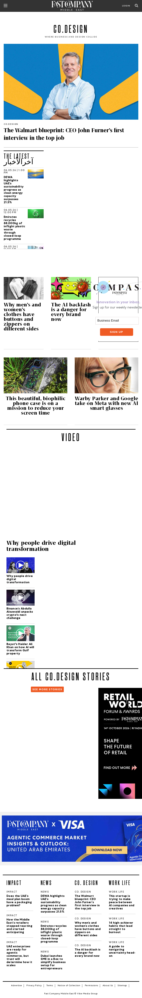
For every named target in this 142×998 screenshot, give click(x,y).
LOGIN (126, 6)
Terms (49, 986)
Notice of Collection (69, 986)
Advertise (16, 986)
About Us (108, 986)
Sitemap (122, 986)
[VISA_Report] (71, 838)
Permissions (91, 986)
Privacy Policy (34, 986)
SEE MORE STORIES (47, 689)
